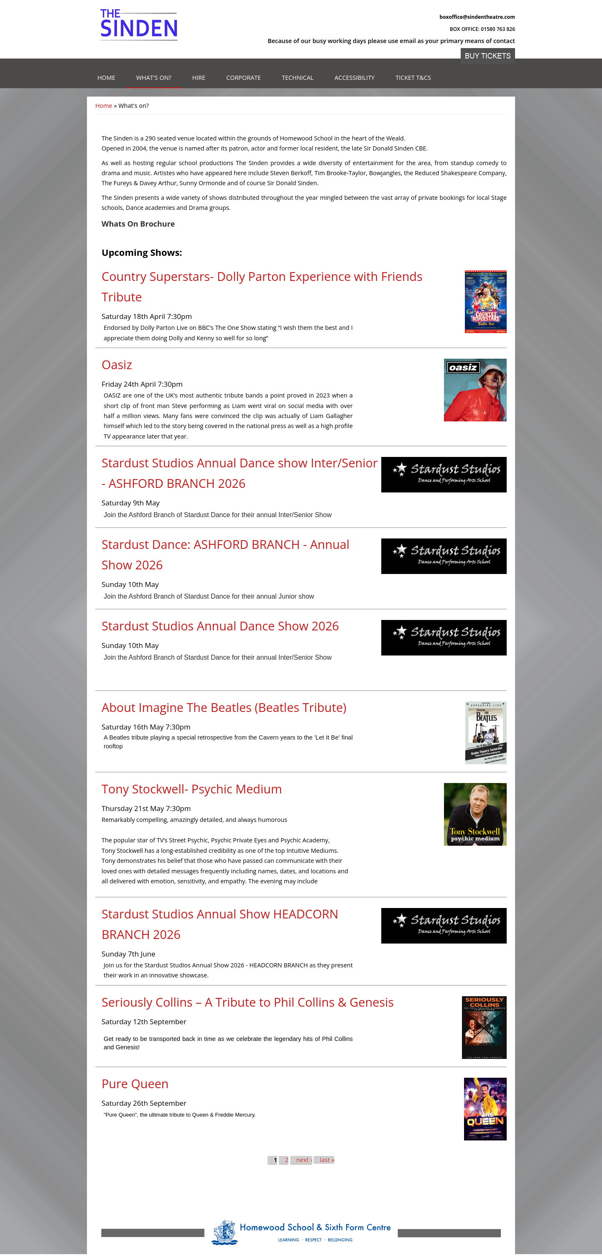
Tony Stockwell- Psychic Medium (192, 788)
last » (327, 1160)
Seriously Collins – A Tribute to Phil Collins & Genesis (248, 1002)
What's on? (153, 78)
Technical (298, 78)
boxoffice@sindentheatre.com (477, 16)
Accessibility (354, 78)
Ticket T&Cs (413, 78)
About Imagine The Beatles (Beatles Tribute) (224, 707)
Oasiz (117, 364)
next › (304, 1160)
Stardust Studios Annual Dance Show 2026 (220, 625)
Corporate (243, 78)
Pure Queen (135, 1083)
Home (106, 78)
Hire (199, 78)
